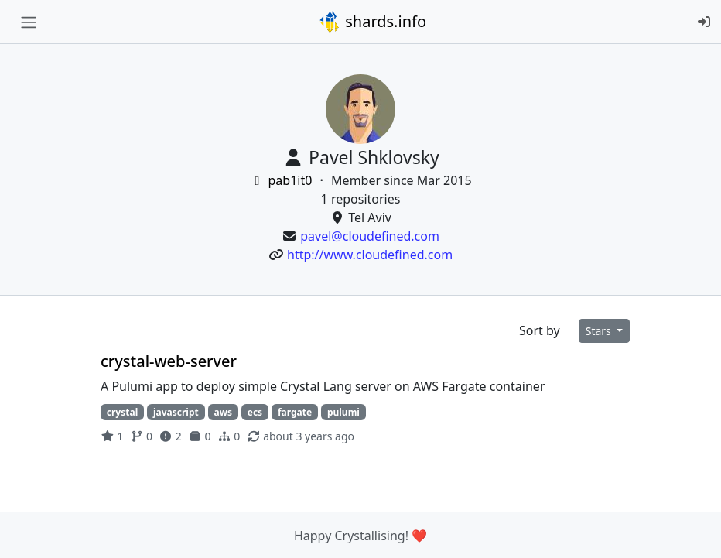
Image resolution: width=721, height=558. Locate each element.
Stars (600, 331)
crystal (122, 412)
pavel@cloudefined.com (369, 236)
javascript (176, 412)
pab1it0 (282, 180)
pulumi (343, 412)
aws (223, 412)
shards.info (372, 21)
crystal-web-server (169, 361)
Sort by (539, 330)
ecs (255, 412)
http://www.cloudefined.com (370, 254)
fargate (295, 412)
